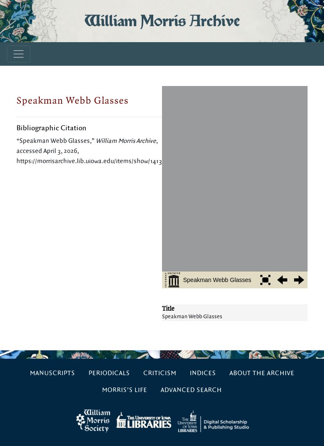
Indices (203, 373)
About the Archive (262, 373)
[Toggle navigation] (18, 54)
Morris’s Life (124, 390)
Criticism (159, 373)
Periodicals (109, 373)
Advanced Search (191, 390)
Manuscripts (52, 373)
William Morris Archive (162, 20)
